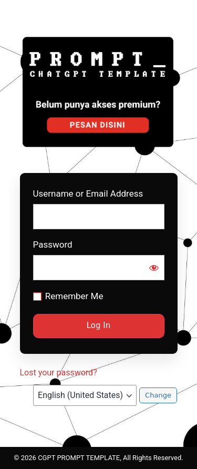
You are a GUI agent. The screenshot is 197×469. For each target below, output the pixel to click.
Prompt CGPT (99, 91)
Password (52, 245)
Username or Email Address (88, 194)
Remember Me (74, 296)
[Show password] (153, 267)
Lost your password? (58, 373)
